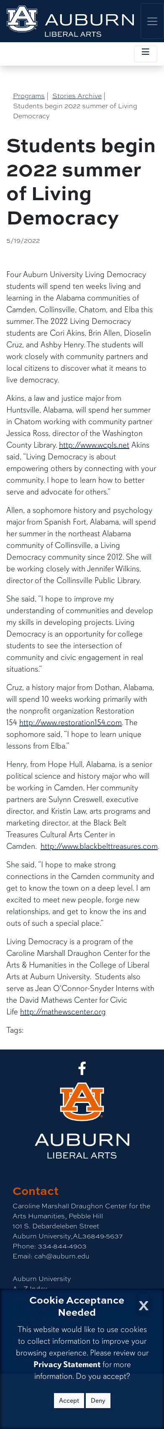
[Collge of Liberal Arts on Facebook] (82, 1070)
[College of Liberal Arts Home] (70, 21)
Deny (98, 1400)
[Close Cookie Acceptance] (143, 1303)
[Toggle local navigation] (145, 54)
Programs (29, 95)
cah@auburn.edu (61, 1256)
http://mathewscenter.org (63, 1011)
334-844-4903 (61, 1246)
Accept (69, 1400)
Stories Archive (77, 95)
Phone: (24, 1246)
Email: (23, 1256)
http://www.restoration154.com (70, 722)
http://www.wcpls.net (94, 445)
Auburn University (42, 1278)
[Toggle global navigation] (152, 21)
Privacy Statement (66, 1364)
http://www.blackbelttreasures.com (99, 846)
